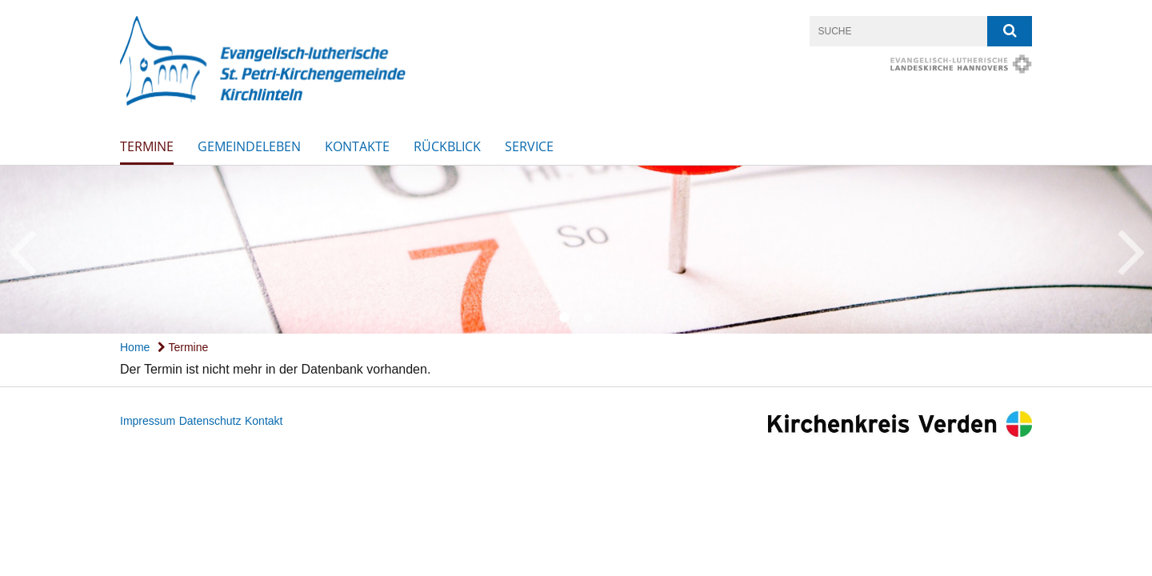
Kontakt (263, 420)
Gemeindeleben (249, 146)
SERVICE (529, 146)
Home (135, 347)
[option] (576, 250)
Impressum (147, 420)
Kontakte (357, 146)
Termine (147, 146)
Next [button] (1132, 250)
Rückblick (447, 146)
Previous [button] (22, 250)
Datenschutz (210, 420)
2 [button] (588, 318)
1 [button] (564, 318)
